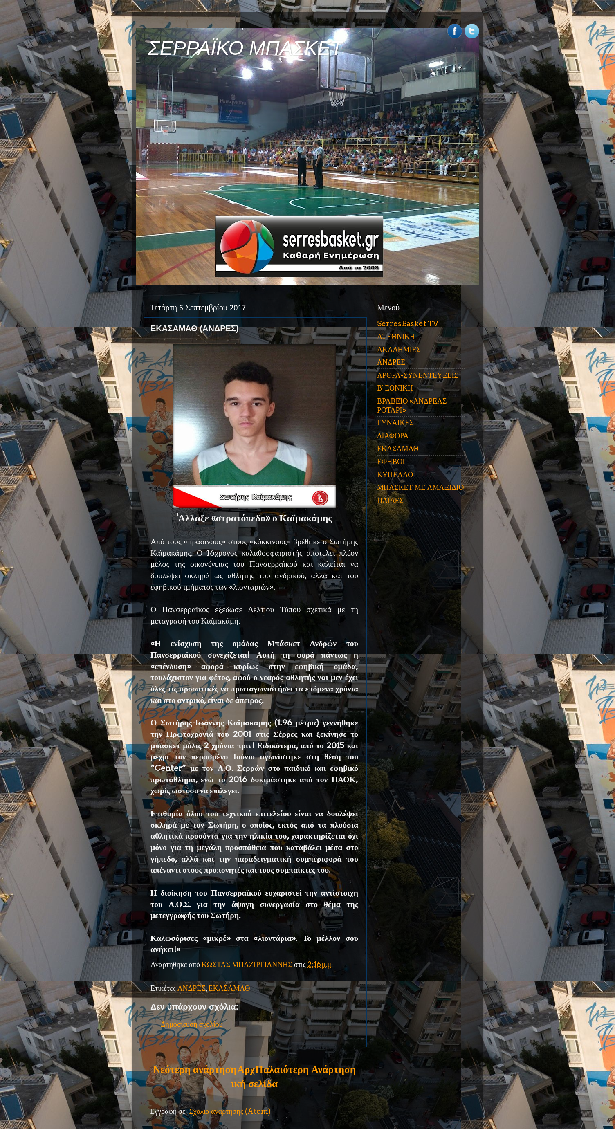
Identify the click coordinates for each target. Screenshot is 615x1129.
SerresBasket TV (407, 323)
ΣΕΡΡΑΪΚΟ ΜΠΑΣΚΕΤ (245, 48)
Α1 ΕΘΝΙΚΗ (396, 336)
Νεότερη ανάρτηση (194, 1069)
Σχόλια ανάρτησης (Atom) (230, 1111)
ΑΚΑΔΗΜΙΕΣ (399, 349)
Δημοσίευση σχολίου (192, 1024)
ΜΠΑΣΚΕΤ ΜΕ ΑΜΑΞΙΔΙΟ (420, 487)
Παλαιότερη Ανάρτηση (305, 1069)
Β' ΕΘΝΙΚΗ (395, 388)
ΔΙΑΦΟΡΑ (393, 435)
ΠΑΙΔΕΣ (390, 500)
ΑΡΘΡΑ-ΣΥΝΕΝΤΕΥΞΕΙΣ (417, 375)
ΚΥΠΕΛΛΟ (395, 474)
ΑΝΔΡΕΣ (191, 988)
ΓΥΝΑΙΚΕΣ (395, 422)
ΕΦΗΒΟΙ (391, 461)
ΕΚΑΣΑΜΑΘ (229, 988)
